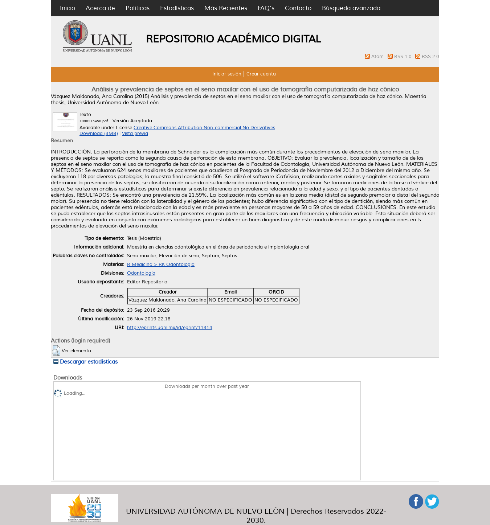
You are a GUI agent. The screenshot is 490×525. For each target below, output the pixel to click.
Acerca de (100, 8)
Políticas (138, 8)
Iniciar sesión (226, 74)
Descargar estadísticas (85, 361)
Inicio (67, 8)
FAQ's (266, 8)
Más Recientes (225, 8)
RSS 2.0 (430, 57)
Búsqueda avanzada (351, 8)
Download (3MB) (98, 133)
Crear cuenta (261, 74)
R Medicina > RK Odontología (161, 264)
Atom (378, 57)
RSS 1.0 (403, 57)
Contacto (298, 8)
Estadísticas (177, 8)
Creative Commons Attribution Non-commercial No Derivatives (204, 128)
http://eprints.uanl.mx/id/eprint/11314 (169, 328)
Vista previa (135, 133)
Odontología (141, 273)
